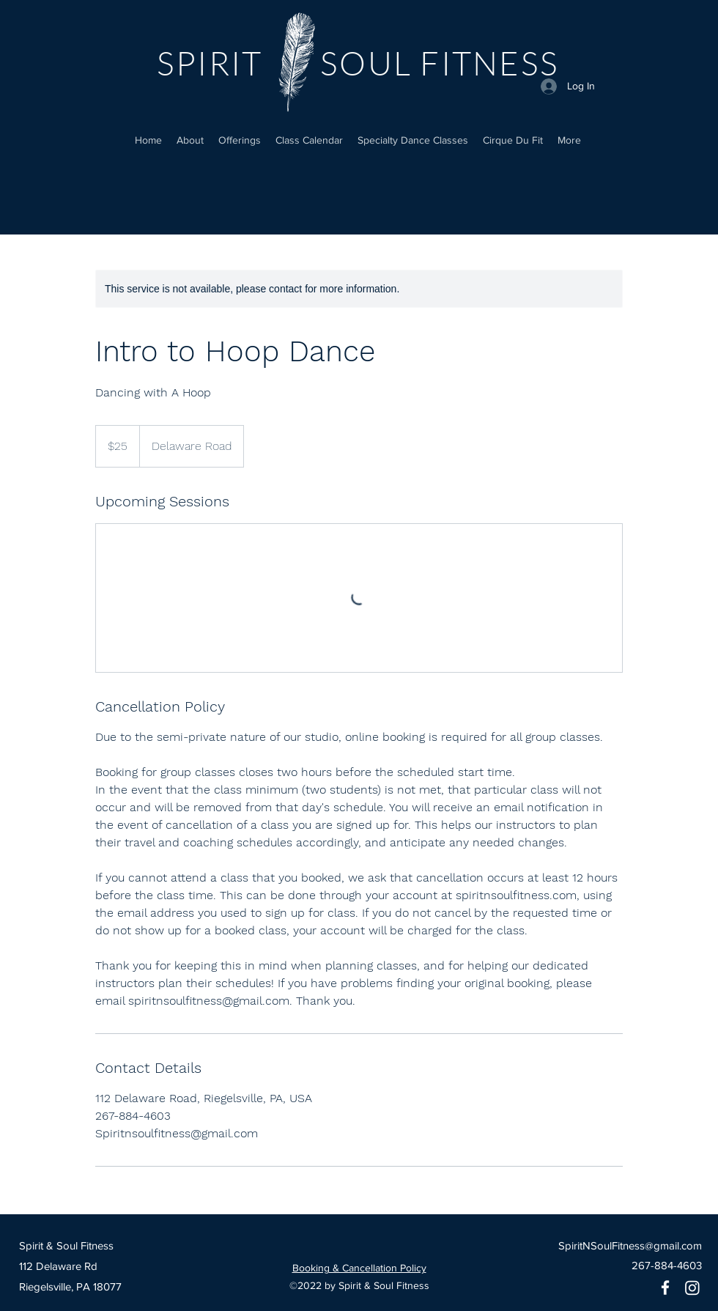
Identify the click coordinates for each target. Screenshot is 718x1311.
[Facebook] (665, 1287)
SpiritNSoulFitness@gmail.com (630, 1245)
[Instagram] (692, 1287)
